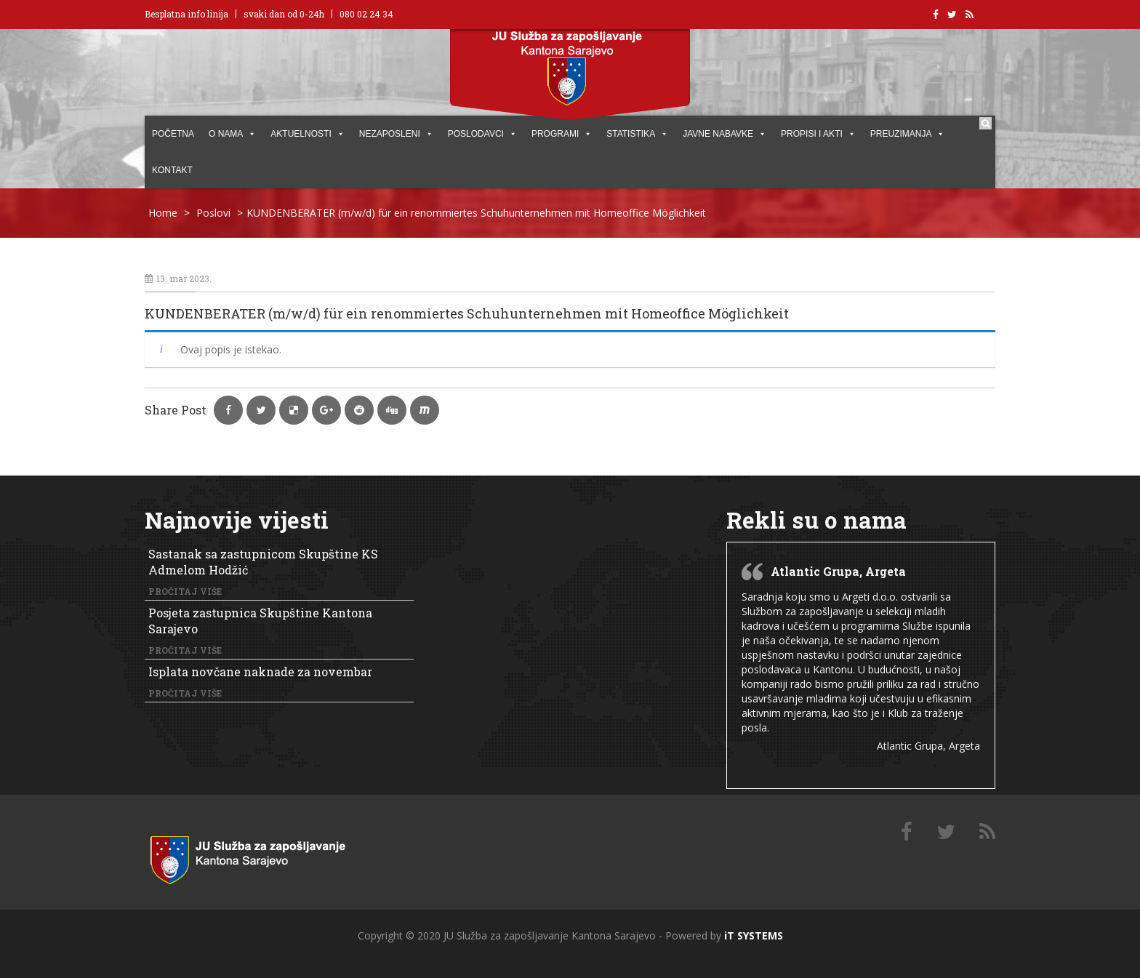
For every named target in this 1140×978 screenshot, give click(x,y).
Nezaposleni (396, 134)
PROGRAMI (561, 134)
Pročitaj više (185, 591)
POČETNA (173, 134)
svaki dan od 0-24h (284, 14)
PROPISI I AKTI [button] (818, 134)
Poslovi (213, 213)
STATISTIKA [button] (637, 134)
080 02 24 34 (366, 14)
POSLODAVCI (482, 134)
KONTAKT (172, 170)
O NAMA (232, 134)
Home (162, 213)
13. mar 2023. (178, 278)
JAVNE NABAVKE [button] (724, 134)
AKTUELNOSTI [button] (307, 134)
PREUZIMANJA (907, 134)
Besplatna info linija (186, 14)
